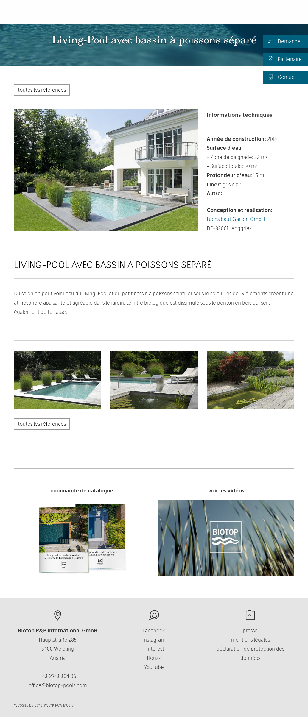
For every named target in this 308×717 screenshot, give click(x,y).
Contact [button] (217, 15)
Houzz (154, 658)
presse (250, 630)
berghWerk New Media (54, 705)
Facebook (154, 630)
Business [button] (183, 15)
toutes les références (42, 90)
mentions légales (250, 640)
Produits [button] (96, 15)
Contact (282, 77)
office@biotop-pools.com (58, 685)
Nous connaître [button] (139, 15)
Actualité (250, 15)
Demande (284, 41)
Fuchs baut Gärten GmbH (236, 219)
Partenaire (285, 59)
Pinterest (154, 649)
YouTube (154, 667)
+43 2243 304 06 (57, 676)
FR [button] (280, 15)
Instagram (154, 640)
